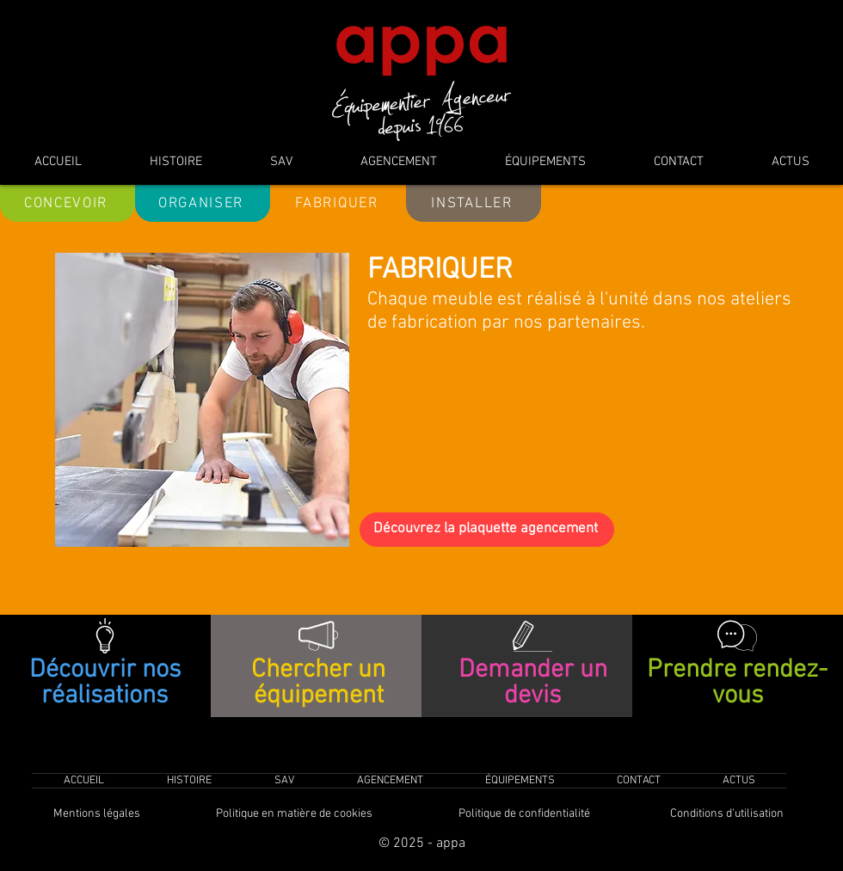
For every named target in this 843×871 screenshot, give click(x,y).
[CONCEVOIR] (67, 203)
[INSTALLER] (473, 203)
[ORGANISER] (202, 203)
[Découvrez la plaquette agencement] (487, 529)
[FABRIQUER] (338, 203)
